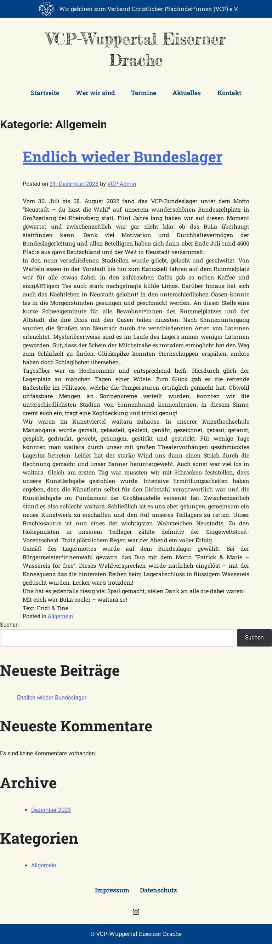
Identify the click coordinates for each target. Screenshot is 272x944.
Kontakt (229, 93)
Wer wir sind (95, 93)
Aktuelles (186, 93)
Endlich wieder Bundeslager (122, 156)
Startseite (45, 93)
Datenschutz (158, 890)
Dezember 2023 (51, 810)
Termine (143, 93)
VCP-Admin (121, 184)
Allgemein (60, 616)
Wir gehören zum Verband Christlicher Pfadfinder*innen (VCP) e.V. (149, 8)
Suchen (9, 624)
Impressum (112, 890)
